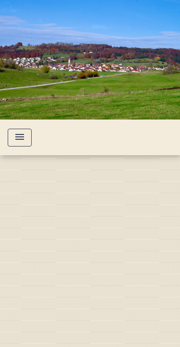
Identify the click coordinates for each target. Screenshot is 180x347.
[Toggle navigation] (20, 138)
